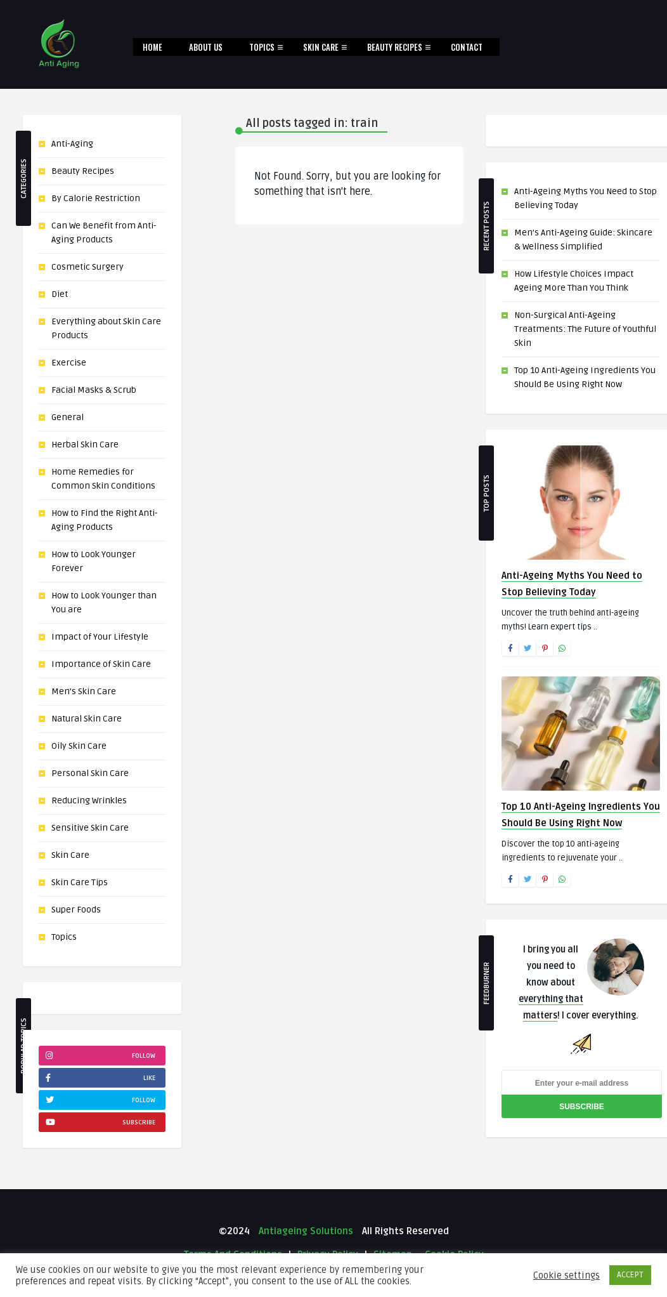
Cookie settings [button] (566, 1275)
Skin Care (321, 47)
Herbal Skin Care (85, 444)
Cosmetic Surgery (87, 266)
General (67, 417)
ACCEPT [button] (630, 1275)
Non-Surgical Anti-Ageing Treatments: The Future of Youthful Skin (585, 329)
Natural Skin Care (86, 718)
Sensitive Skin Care (90, 827)
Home (152, 47)
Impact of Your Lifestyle (99, 636)
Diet (59, 294)
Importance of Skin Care (101, 664)
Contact (466, 47)
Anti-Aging (72, 143)
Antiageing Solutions (304, 1231)
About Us (206, 47)
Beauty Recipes (394, 47)
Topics (262, 47)
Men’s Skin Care (83, 691)
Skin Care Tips (79, 882)
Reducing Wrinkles (89, 800)
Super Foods (76, 909)
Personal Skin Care (90, 773)
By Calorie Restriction (95, 198)
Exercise (68, 362)
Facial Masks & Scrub (93, 390)
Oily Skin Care (79, 746)
